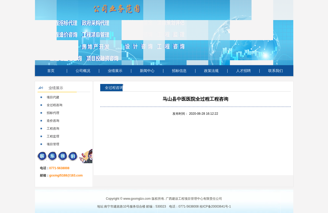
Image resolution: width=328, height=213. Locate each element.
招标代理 (53, 113)
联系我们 (275, 71)
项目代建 (53, 97)
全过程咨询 (54, 105)
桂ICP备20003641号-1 (215, 206)
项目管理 (53, 144)
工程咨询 (53, 128)
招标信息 (179, 71)
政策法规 (211, 71)
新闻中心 (147, 71)
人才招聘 (243, 71)
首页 (51, 71)
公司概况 (83, 71)
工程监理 (53, 136)
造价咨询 (53, 121)
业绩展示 (115, 71)
